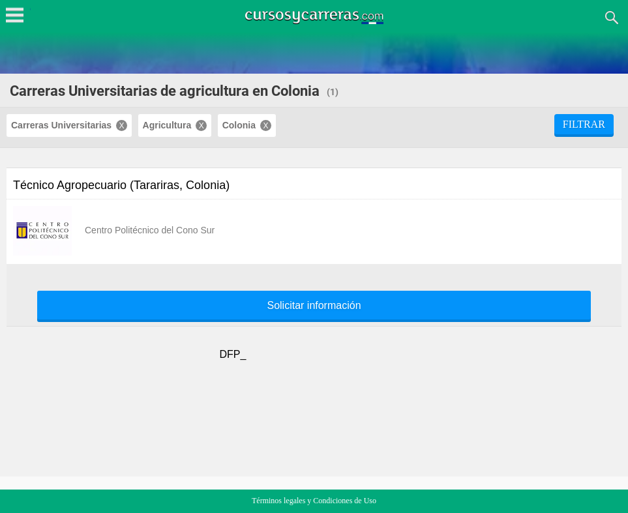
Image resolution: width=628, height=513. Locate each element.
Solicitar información (314, 305)
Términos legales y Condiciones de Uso (314, 500)
